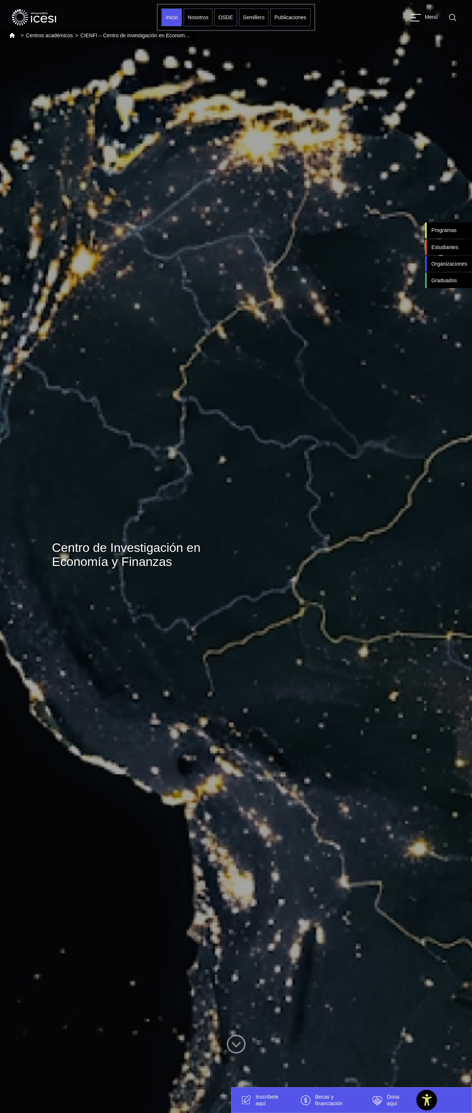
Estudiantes (444, 247)
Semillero (253, 17)
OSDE (225, 17)
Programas (444, 230)
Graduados (444, 280)
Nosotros (198, 17)
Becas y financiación (320, 1100)
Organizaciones (449, 264)
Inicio (172, 17)
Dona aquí (384, 1100)
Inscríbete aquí (258, 1100)
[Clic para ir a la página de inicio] (34, 17)
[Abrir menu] (424, 17)
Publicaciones (290, 17)
